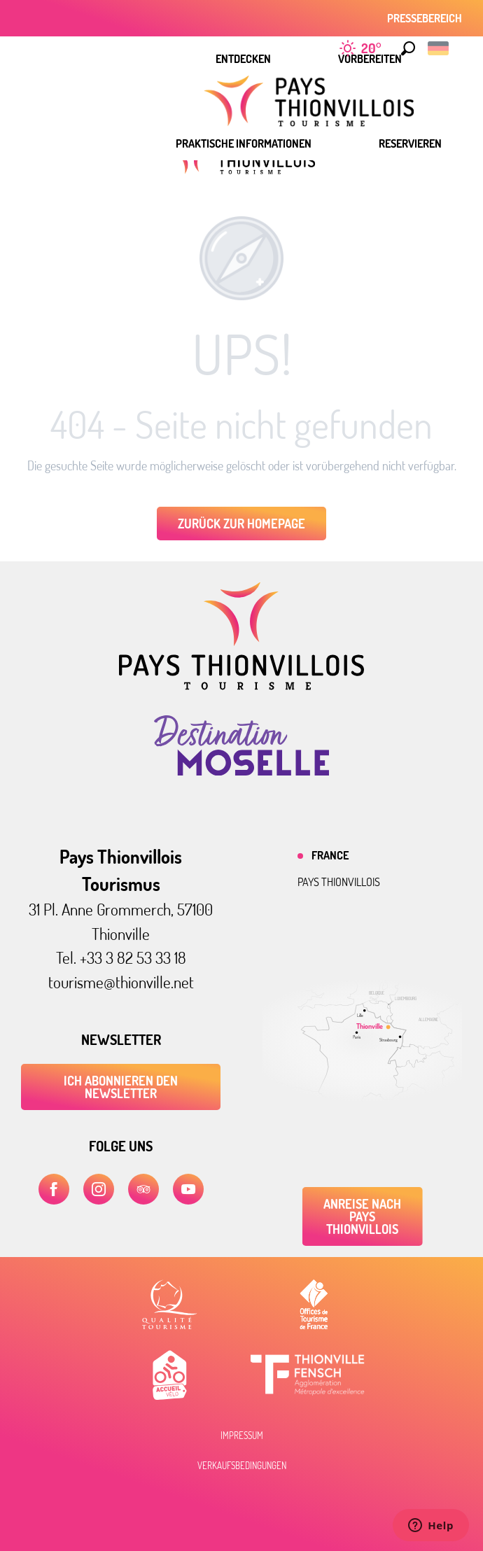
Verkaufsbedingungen (241, 1465)
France (330, 855)
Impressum (241, 1435)
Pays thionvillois (339, 882)
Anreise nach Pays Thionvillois (362, 1216)
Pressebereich (424, 18)
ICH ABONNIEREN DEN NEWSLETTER (121, 1087)
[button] (408, 48)
